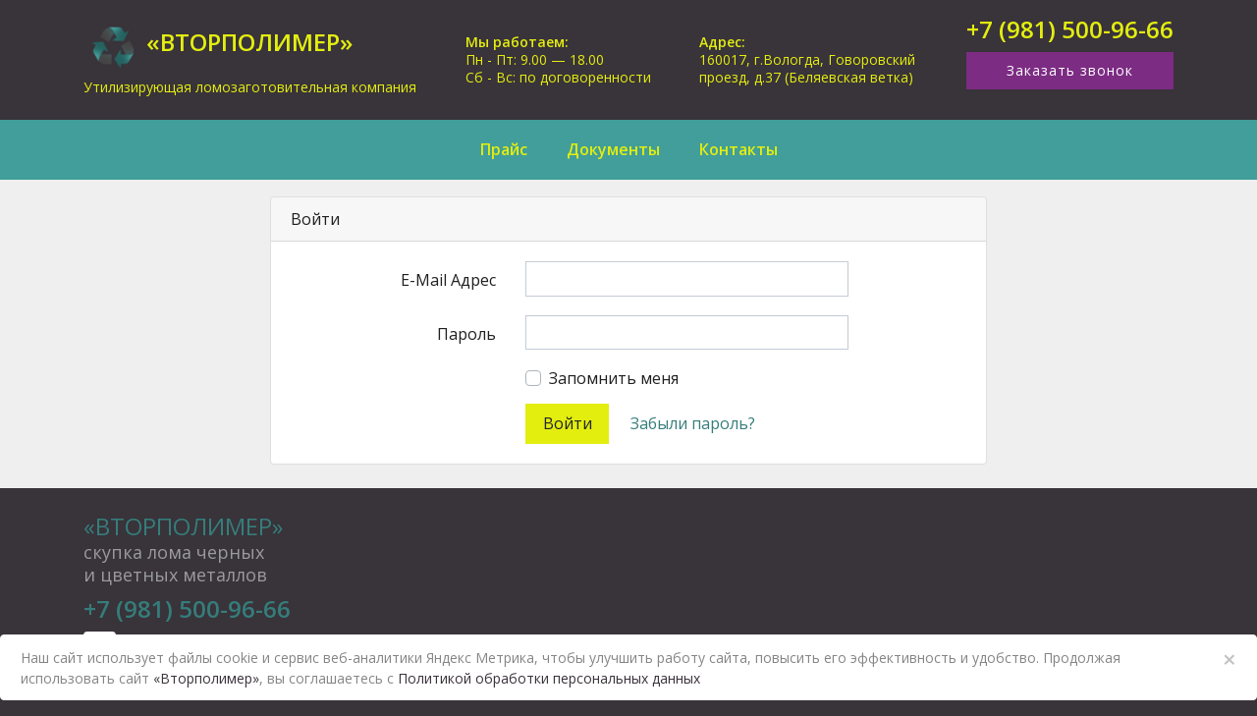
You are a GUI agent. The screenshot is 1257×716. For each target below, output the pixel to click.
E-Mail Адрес (448, 280)
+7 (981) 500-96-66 (1070, 29)
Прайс (503, 149)
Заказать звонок (1070, 70)
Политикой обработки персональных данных (549, 678)
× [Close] (1229, 658)
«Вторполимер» (183, 526)
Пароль (466, 334)
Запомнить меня (614, 378)
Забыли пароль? (692, 423)
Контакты (738, 149)
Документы (613, 149)
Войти (567, 423)
